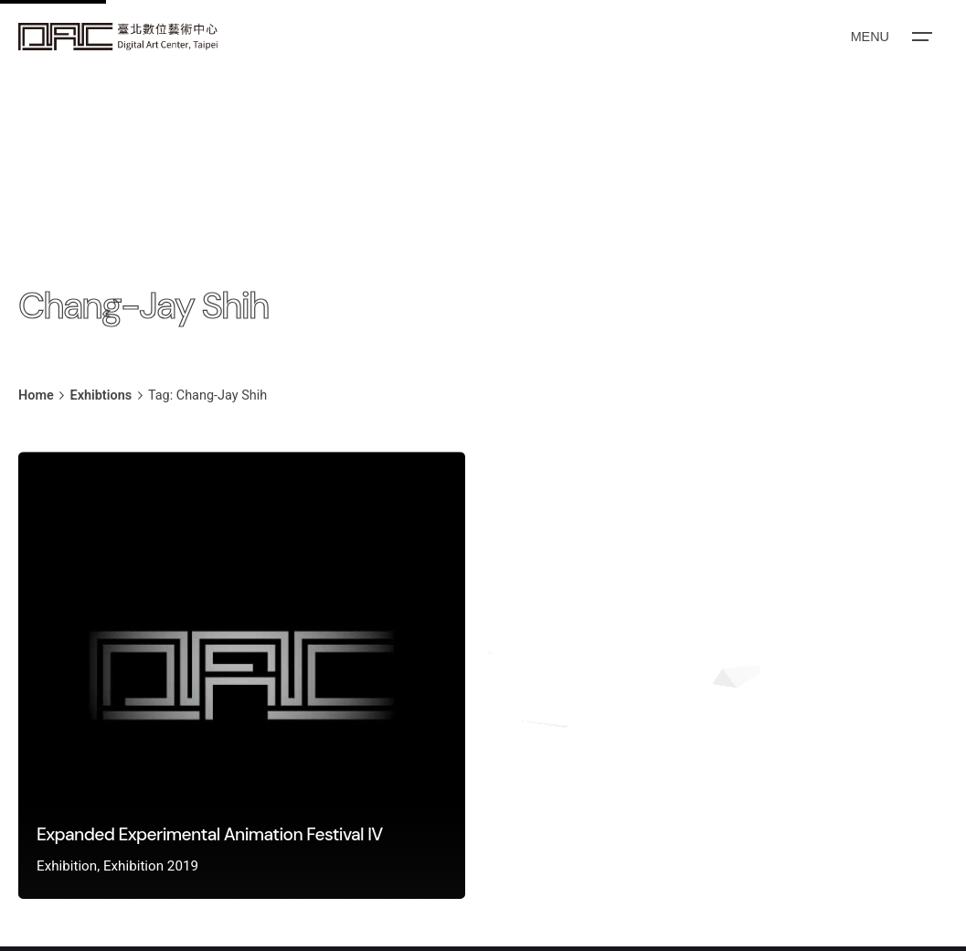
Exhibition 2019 (150, 866)
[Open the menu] (890, 36)
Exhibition (67, 866)
